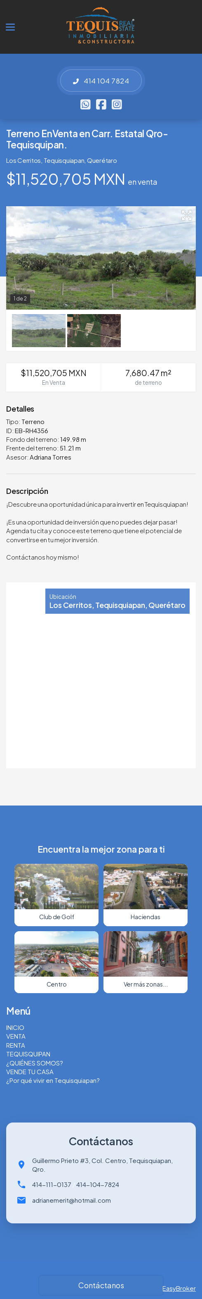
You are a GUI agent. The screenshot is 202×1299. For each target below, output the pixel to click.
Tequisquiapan (64, 160)
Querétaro (102, 160)
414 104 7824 (101, 80)
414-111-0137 (51, 1184)
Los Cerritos (23, 160)
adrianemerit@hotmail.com (71, 1200)
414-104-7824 (97, 1184)
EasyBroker (179, 1288)
